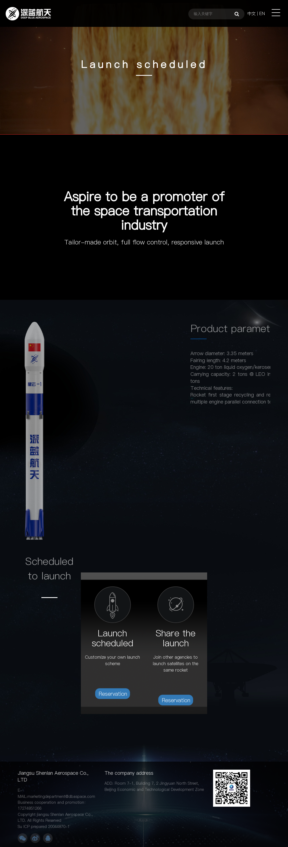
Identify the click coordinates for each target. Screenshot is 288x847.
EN (262, 13)
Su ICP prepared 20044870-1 (44, 826)
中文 (251, 13)
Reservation (113, 694)
